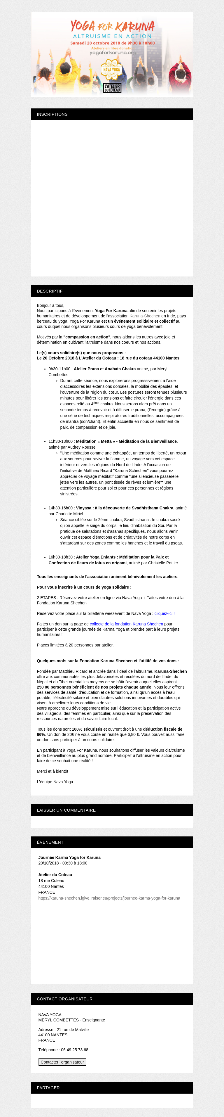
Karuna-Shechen (145, 316)
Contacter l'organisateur (62, 1062)
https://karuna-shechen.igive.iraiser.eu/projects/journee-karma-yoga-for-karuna (109, 898)
